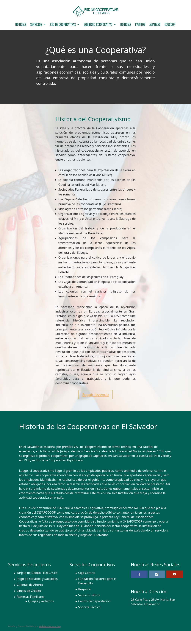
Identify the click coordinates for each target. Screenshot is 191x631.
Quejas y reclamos (41, 601)
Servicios (36, 25)
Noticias (125, 25)
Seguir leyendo (95, 394)
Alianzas (154, 25)
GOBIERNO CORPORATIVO (98, 25)
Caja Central (86, 573)
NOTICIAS (20, 25)
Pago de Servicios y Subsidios (37, 579)
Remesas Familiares (30, 597)
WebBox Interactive (50, 626)
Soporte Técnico (89, 607)
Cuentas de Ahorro (30, 585)
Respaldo (84, 589)
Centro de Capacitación (94, 601)
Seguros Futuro (89, 595)
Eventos (140, 25)
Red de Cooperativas (63, 25)
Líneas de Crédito (29, 591)
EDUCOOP (170, 25)
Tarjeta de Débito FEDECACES (37, 573)
